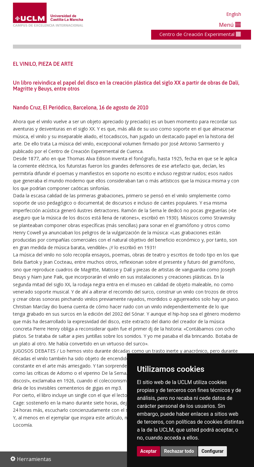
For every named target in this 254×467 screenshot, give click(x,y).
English (233, 14)
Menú (230, 24)
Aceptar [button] (148, 451)
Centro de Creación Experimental (200, 34)
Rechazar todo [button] (179, 451)
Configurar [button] (212, 451)
